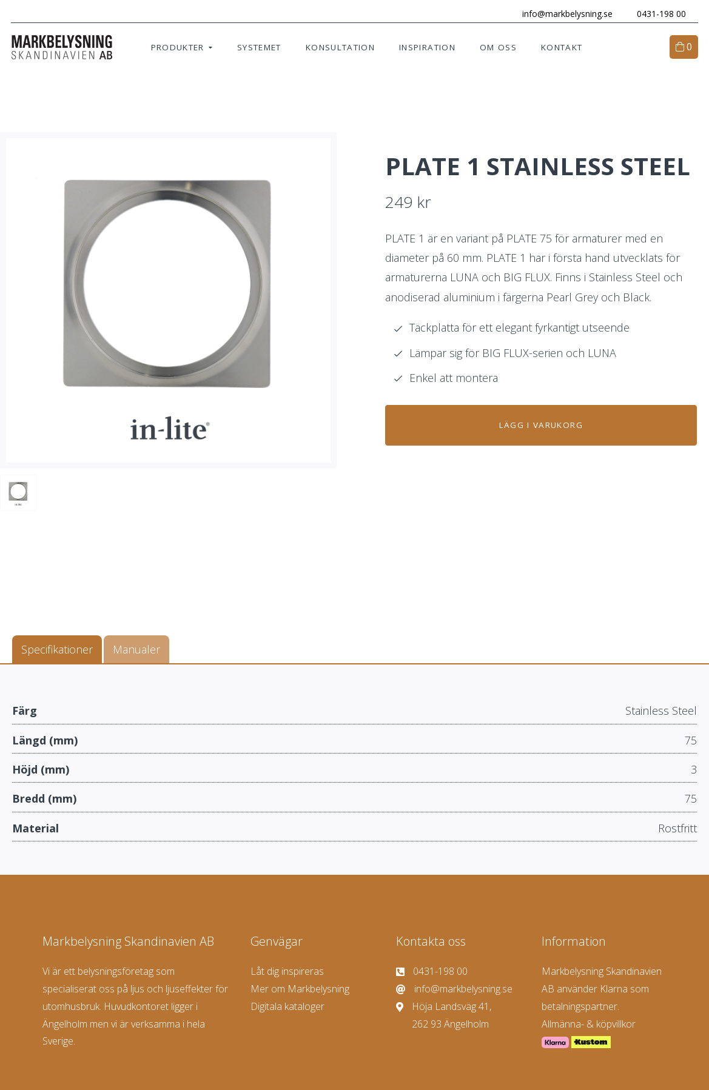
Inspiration (427, 48)
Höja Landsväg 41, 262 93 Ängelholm (443, 1015)
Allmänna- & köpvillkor (589, 1025)
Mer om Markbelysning (299, 990)
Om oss (498, 48)
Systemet (259, 48)
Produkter (177, 48)
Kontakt (561, 48)
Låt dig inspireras (287, 972)
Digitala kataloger (287, 1007)
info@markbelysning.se (566, 13)
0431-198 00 (660, 13)
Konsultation (340, 48)
